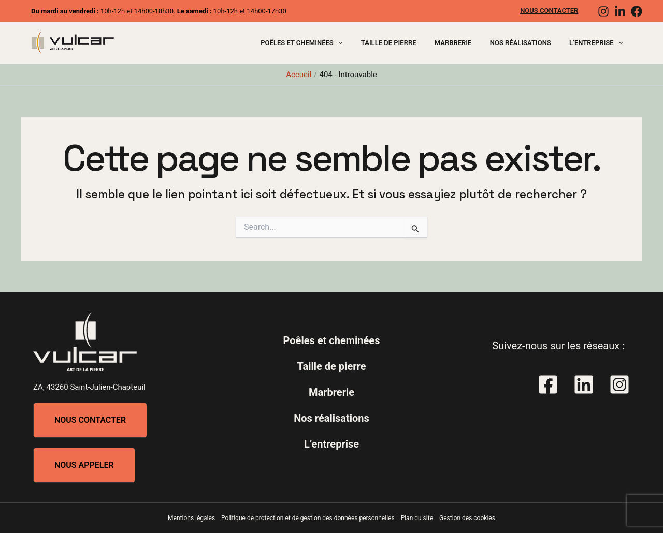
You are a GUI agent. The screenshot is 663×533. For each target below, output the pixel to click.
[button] (90, 420)
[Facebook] (636, 11)
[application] (360, 43)
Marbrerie (465, 43)
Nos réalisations (527, 43)
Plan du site (417, 518)
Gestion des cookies (467, 518)
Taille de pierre (405, 43)
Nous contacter (552, 10)
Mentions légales (191, 518)
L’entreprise (598, 43)
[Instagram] (603, 11)
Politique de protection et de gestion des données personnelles (308, 518)
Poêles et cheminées (323, 43)
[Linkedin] (620, 11)
